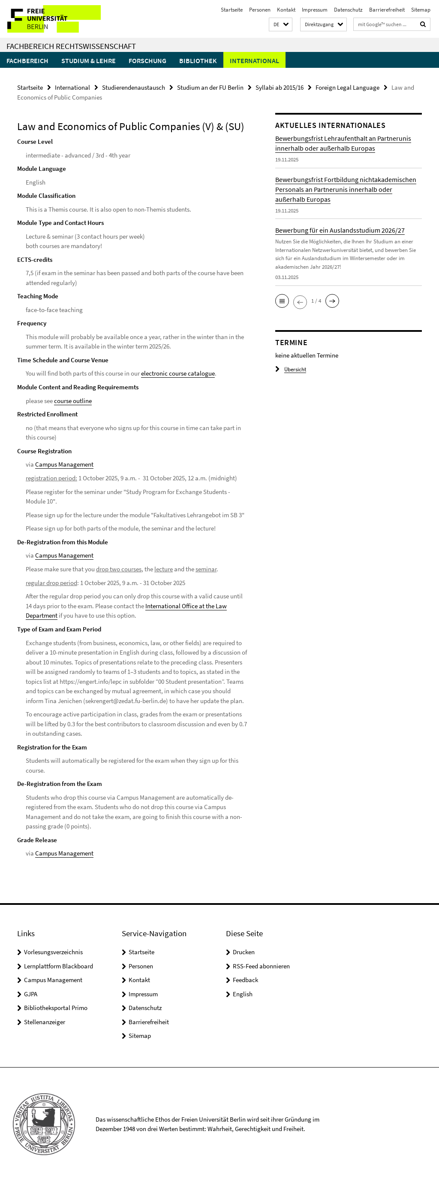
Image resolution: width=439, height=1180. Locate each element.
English (243, 993)
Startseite (232, 9)
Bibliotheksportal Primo (55, 1007)
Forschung (147, 60)
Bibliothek (198, 60)
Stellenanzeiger (44, 1020)
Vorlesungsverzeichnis (53, 951)
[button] (280, 25)
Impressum (315, 9)
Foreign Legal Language (347, 87)
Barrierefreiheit (387, 9)
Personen (260, 9)
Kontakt (286, 9)
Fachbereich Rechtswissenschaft (71, 46)
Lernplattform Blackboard (58, 965)
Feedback (245, 979)
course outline (73, 400)
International (254, 60)
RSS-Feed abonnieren (261, 965)
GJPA (30, 993)
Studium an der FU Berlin (210, 87)
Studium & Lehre (88, 60)
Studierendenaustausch (133, 87)
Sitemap (420, 9)
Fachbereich (27, 60)
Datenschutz (348, 9)
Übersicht (290, 369)
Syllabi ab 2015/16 (280, 87)
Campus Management (64, 464)
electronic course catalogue (178, 373)
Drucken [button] (244, 951)
